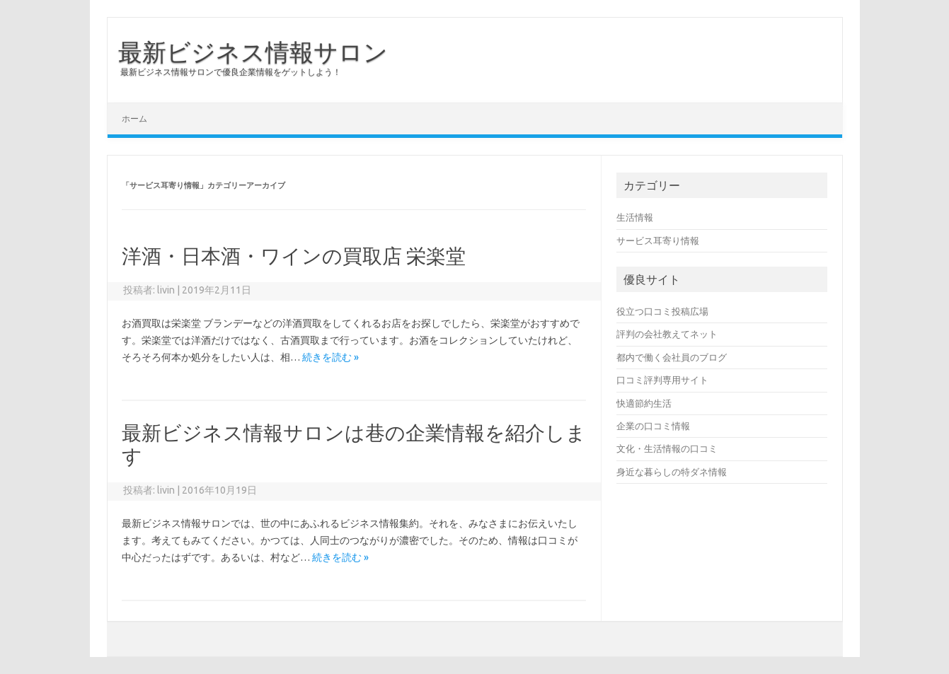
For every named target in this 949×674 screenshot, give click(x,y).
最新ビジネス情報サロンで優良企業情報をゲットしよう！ (230, 71)
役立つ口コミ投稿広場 (662, 311)
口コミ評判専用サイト (662, 380)
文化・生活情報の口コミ (667, 448)
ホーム (134, 118)
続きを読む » (330, 357)
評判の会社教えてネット (667, 334)
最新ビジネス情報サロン (253, 51)
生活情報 (634, 217)
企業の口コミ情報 (653, 426)
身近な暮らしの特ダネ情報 (671, 472)
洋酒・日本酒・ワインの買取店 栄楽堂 (294, 256)
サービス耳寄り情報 (657, 240)
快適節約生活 (644, 403)
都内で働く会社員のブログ (671, 357)
